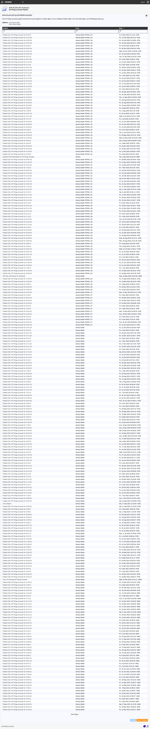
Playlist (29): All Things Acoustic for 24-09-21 (17, 636)
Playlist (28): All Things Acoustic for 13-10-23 (17, 357)
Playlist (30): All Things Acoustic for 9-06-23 (17, 403)
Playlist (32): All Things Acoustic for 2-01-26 (17, 56)
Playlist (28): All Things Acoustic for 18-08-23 (17, 376)
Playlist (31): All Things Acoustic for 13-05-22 (17, 555)
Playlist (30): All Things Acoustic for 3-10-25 (17, 89)
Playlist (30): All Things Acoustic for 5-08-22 (17, 522)
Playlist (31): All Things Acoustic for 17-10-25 (17, 84)
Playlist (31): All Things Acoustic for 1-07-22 (17, 536)
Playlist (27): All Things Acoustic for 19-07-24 (17, 252)
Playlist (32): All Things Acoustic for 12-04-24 (17, 292)
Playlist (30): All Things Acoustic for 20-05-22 (17, 552)
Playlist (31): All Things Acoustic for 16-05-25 (17, 138)
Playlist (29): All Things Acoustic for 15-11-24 (17, 211)
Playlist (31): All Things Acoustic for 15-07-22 (17, 531)
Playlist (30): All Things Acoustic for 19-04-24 (17, 289)
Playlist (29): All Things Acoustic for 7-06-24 (17, 268)
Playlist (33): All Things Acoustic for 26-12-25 (17, 59)
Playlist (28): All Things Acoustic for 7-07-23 (17, 392)
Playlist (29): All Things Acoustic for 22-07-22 (17, 528)
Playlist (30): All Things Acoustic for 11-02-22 (17, 593)
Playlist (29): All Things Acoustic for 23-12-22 (17, 468)
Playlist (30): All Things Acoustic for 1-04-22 (17, 571)
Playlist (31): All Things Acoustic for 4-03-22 (17, 585)
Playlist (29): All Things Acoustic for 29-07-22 (17, 525)
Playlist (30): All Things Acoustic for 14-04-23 (17, 430)
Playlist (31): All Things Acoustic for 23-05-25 (17, 132)
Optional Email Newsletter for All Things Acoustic (18, 157)
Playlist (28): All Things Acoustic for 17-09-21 (17, 639)
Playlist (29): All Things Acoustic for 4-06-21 (17, 677)
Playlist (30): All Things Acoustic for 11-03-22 (17, 582)
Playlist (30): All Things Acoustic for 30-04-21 (17, 690)
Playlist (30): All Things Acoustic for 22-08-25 (17, 102)
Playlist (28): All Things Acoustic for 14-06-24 (17, 265)
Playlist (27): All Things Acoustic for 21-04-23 (17, 422)
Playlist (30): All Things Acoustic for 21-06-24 (17, 262)
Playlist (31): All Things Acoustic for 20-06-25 (17, 124)
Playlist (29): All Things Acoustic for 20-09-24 (17, 230)
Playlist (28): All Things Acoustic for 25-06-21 (17, 669)
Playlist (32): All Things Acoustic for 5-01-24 (17, 330)
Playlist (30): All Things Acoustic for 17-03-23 (17, 438)
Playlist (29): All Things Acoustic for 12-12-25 (17, 62)
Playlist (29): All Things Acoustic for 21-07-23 (17, 387)
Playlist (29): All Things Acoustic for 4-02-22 (17, 596)
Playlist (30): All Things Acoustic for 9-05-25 (17, 140)
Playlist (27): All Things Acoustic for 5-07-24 (17, 257)
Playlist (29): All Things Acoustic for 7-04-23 (17, 425)
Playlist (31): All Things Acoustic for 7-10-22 (17, 495)
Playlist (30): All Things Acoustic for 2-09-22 (17, 512)
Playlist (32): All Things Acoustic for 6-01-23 (17, 463)
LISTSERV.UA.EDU (7, 726)
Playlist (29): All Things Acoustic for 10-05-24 (17, 281)
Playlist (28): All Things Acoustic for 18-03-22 (17, 577)
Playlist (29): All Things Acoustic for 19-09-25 (17, 94)
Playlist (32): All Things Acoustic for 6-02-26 (17, 46)
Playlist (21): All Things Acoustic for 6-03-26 (17, 35)
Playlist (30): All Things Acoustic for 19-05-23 (17, 411)
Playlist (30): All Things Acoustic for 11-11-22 (17, 482)
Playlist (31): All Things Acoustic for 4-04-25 (17, 154)
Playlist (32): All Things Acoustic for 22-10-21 (17, 625)
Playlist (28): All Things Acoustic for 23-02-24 (17, 311)
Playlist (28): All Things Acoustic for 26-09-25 (17, 92)
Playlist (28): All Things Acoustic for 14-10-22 (17, 493)
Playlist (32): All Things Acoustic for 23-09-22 (17, 501)
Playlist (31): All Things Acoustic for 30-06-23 (17, 395)
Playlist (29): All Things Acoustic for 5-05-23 (17, 417)
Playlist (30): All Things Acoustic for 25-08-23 (17, 373)
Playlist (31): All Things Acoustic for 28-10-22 (17, 487)
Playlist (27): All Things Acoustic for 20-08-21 (17, 650)
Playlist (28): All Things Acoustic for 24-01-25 (17, 184)
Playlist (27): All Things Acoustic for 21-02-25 (17, 173)
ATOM (133, 720)
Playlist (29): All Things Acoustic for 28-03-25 (17, 159)
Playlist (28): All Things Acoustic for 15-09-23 (17, 368)
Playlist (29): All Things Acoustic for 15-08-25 (17, 105)
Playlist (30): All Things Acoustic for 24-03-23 (17, 433)
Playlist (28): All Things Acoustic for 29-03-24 (17, 298)
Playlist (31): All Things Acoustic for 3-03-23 (17, 441)
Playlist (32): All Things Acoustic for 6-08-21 (17, 655)
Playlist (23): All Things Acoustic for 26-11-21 (17, 612)
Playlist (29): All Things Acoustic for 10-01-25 (17, 189)
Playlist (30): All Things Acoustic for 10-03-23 (17, 436)
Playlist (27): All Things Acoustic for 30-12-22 (17, 466)
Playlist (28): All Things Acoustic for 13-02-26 (17, 43)
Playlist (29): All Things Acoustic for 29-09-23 (17, 363)
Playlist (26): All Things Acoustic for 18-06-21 (17, 672)
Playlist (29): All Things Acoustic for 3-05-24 (17, 284)
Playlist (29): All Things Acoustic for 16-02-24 (17, 314)
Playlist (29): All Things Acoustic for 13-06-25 (17, 127)
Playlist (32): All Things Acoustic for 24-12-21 (17, 604)
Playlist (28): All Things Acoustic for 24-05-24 (17, 273)
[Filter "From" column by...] (97, 31)
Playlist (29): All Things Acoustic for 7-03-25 (17, 168)
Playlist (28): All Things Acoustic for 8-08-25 (17, 108)
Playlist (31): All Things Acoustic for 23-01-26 (17, 51)
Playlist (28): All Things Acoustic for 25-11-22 (17, 479)
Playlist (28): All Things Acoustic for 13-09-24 (17, 233)
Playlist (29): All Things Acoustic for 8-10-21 (17, 631)
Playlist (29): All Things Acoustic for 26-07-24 (17, 249)
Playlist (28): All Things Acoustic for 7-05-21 (17, 688)
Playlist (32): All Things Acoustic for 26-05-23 (17, 409)
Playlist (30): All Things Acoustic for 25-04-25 (17, 146)
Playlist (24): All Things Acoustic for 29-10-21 (17, 623)
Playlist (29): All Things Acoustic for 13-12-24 (17, 200)
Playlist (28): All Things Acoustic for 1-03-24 (17, 308)
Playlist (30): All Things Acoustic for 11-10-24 (17, 224)
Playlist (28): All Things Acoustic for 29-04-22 (17, 560)
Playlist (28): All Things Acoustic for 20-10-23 (17, 354)
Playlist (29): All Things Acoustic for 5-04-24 (17, 295)
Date (120, 28)
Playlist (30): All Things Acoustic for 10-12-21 (17, 609)
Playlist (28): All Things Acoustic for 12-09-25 (17, 97)
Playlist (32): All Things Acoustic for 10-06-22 (17, 544)
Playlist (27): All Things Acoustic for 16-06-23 (17, 401)
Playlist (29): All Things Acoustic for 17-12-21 (17, 606)
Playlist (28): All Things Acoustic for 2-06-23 (17, 406)
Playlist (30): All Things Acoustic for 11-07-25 (17, 116)
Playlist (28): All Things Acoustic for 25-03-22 (17, 574)
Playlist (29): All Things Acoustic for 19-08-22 (17, 517)
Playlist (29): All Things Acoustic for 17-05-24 (17, 279)
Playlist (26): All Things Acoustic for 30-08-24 (17, 235)
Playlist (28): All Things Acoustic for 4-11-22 (17, 485)
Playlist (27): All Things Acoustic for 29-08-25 (17, 100)
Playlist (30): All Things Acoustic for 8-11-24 (17, 214)
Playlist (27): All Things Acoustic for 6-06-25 (17, 130)
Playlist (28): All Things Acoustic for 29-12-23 (17, 333)
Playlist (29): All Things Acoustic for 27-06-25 (17, 121)
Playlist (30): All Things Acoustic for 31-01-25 (17, 181)
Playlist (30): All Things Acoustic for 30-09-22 (17, 498)
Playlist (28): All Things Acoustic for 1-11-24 (17, 216)
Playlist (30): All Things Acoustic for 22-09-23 (17, 365)
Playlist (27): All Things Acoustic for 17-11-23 (17, 344)
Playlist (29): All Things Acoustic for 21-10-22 (17, 490)
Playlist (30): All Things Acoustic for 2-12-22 (17, 476)
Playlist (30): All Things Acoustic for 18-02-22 (17, 590)
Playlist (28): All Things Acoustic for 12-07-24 (17, 254)
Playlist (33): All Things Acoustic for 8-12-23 (17, 338)
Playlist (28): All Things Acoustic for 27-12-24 (17, 195)
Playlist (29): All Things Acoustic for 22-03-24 (17, 300)
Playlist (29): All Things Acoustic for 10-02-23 (17, 449)
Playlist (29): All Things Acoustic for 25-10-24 (17, 219)
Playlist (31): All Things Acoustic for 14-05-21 (17, 685)
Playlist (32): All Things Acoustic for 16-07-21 (17, 661)
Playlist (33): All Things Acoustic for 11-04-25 (17, 151)
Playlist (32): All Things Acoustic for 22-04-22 (17, 563)
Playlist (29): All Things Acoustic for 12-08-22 (17, 520)
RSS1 (139, 720)
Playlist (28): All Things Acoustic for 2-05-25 (17, 143)
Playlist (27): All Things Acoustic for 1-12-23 (17, 341)
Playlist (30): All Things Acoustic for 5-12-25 (17, 65)
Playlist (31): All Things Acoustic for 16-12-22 (17, 471)
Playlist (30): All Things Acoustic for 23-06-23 (17, 398)
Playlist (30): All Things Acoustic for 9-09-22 (17, 509)
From (77, 28)
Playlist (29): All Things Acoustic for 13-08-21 (17, 653)
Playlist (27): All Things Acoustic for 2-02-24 (17, 319)
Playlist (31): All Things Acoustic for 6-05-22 (17, 558)
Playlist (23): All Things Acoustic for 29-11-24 (17, 205)
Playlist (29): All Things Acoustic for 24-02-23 (17, 444)
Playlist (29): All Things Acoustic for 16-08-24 (17, 241)
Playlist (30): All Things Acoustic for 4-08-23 (17, 382)
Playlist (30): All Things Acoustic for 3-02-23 (17, 452)
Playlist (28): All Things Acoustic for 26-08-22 (17, 514)
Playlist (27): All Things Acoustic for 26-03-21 (17, 704)
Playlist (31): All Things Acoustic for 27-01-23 (17, 455)
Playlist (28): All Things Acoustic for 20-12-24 (17, 197)
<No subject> (7, 504)
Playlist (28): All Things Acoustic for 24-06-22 (17, 539)
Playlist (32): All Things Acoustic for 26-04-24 (17, 287)
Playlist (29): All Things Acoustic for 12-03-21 (17, 709)
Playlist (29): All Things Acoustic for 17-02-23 (17, 447)
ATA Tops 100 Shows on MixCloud (14, 276)
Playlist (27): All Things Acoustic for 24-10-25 (17, 81)
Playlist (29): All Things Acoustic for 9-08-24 (17, 243)
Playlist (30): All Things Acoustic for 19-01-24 (17, 325)
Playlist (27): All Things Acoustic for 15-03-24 (17, 303)
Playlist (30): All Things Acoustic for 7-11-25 (17, 75)
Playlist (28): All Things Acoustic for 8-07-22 (17, 533)
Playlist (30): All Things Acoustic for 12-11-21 (17, 617)
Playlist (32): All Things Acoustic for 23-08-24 (17, 238)
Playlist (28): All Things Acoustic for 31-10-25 (17, 78)
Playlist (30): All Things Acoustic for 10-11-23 (17, 346)
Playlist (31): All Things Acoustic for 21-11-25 (17, 70)
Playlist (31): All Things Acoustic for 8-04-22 (17, 569)
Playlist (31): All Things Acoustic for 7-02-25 (17, 178)
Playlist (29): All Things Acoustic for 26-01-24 (17, 322)
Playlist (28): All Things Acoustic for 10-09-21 (17, 642)
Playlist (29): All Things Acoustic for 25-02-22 (17, 588)
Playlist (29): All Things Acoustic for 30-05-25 (17, 135)
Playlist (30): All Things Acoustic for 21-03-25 (17, 162)
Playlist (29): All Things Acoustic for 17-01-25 (17, 186)
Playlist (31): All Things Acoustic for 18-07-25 (17, 113)
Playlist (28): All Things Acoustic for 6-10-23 (17, 360)
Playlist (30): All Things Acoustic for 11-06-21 (17, 674)
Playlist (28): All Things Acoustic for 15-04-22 (17, 566)
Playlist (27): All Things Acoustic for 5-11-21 (17, 620)
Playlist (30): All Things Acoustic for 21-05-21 (17, 682)
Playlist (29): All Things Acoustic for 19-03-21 (17, 707)
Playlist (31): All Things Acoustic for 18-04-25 (17, 149)
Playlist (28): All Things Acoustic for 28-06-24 (17, 260)
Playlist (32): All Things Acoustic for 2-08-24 (17, 246)
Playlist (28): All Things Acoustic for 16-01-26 (17, 54)
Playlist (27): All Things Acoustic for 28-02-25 (17, 170)
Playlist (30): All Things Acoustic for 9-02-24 (17, 317)
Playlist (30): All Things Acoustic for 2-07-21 (17, 666)
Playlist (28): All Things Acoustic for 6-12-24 (17, 203)
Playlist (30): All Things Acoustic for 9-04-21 (17, 699)
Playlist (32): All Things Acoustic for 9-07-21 (17, 663)
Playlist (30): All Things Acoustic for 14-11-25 (17, 73)
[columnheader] (38, 28)
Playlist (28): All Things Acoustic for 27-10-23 (17, 352)
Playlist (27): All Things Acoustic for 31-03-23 (17, 428)
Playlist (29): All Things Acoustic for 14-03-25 (17, 165)
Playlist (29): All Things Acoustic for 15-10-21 (17, 628)
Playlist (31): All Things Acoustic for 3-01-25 (17, 192)
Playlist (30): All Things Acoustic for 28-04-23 (17, 420)
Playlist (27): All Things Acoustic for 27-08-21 (17, 647)
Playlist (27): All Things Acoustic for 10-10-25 (17, 86)
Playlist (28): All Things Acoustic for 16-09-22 (17, 506)
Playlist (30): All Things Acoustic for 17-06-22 (17, 541)
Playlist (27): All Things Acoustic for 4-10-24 (17, 227)
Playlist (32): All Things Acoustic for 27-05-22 (17, 550)
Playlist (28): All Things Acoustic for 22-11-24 (17, 208)
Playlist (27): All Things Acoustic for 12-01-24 (17, 327)
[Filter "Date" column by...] (133, 31)
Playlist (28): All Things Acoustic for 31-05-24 (17, 270)
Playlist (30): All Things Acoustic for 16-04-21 (17, 696)
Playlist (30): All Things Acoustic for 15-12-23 (17, 336)
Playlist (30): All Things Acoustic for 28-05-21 (17, 680)
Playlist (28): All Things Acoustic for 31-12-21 (17, 601)
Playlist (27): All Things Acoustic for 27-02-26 (17, 37)
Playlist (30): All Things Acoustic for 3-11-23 (17, 349)
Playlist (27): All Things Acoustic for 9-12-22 (17, 474)
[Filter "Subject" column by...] (39, 31)
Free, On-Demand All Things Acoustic (15, 579)
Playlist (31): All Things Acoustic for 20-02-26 (17, 40)
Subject (5, 28)
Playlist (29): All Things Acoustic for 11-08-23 (17, 379)
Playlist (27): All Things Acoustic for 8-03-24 (17, 306)
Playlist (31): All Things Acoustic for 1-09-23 (17, 371)
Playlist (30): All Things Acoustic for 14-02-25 (17, 176)
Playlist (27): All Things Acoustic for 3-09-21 (17, 644)
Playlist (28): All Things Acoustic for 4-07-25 (17, 119)
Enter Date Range (15, 24)
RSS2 (145, 720)
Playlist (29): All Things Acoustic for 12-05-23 (17, 414)
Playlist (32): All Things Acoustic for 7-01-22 (17, 598)
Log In (143, 2)
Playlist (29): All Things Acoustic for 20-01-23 (17, 457)
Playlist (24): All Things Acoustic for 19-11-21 (17, 615)
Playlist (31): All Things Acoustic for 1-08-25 (17, 111)
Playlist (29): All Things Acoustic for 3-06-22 (17, 547)
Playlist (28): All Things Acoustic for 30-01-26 (17, 48)
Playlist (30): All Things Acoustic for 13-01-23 (17, 460)
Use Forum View (14, 22)
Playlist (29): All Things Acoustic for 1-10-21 (17, 634)
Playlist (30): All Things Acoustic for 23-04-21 (17, 693)
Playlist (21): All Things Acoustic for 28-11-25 (17, 67)
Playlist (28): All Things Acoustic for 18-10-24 (17, 222)
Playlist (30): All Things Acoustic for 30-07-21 (17, 658)
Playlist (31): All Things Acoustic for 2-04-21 (17, 701)
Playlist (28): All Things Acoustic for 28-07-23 (17, 384)
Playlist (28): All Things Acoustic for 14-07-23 (17, 390)
